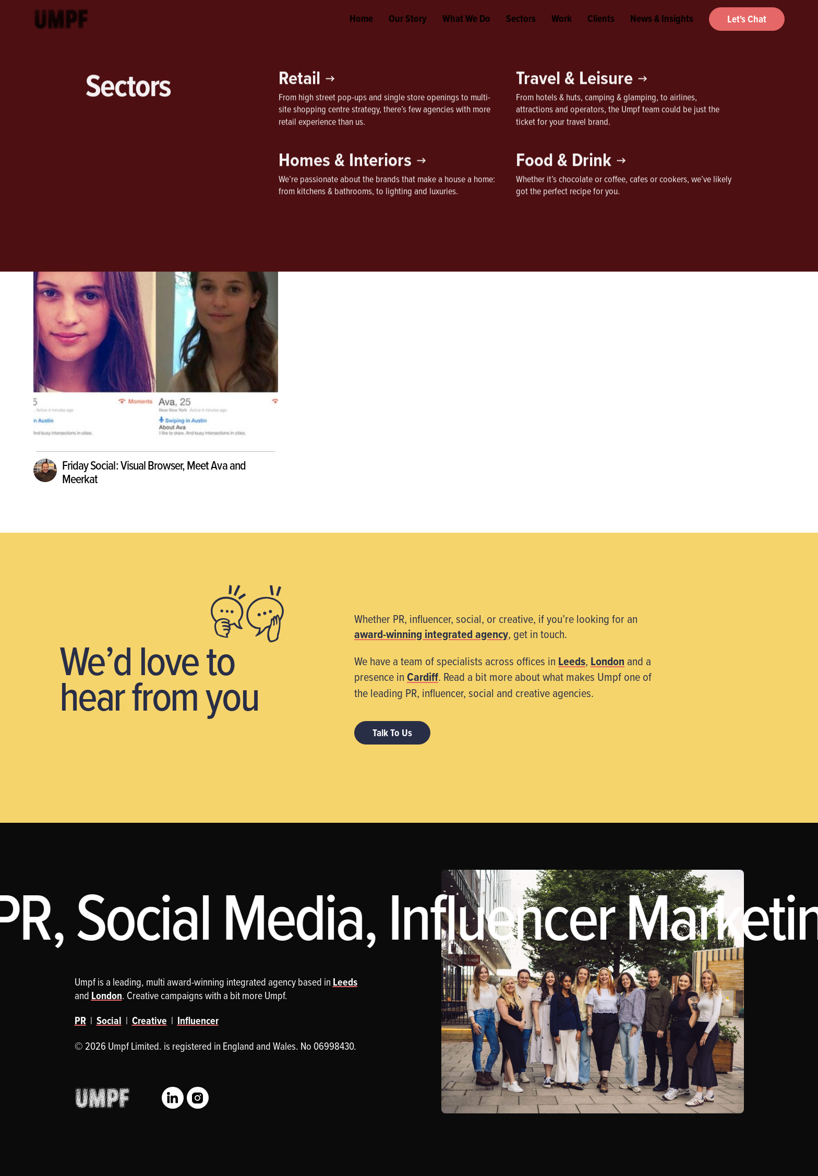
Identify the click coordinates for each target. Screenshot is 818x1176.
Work (561, 31)
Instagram (198, 1098)
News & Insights (661, 31)
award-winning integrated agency (431, 634)
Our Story (408, 31)
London (607, 661)
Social (109, 1020)
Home (361, 31)
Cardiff (422, 676)
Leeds (571, 661)
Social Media (226, 149)
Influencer (119, 149)
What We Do (466, 31)
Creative (59, 149)
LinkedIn (173, 1098)
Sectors (521, 31)
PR (170, 149)
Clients (601, 31)
